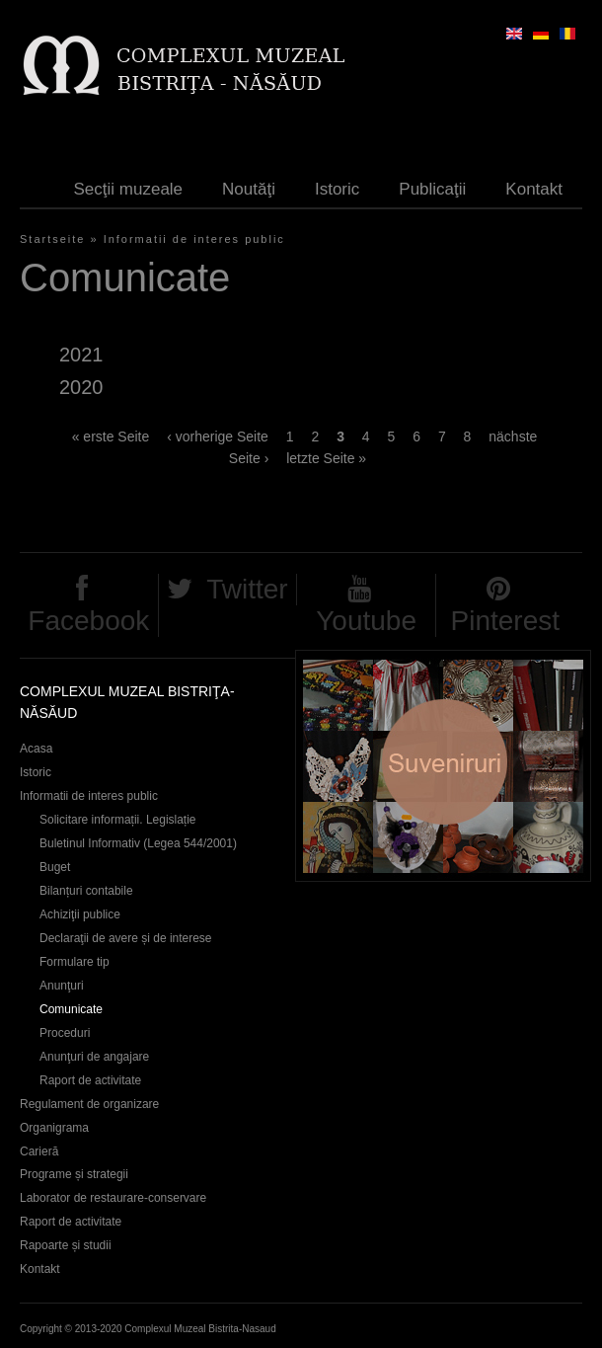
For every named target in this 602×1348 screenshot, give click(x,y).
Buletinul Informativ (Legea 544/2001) (138, 843)
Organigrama (54, 1128)
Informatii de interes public (194, 239)
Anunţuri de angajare (94, 1057)
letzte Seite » (326, 458)
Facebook (88, 620)
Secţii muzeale (129, 189)
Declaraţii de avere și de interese (125, 938)
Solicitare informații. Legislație (117, 820)
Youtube (366, 620)
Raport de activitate (90, 1080)
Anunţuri (61, 985)
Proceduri (64, 1033)
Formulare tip (74, 962)
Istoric (337, 189)
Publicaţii (432, 189)
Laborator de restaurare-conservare (113, 1198)
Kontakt (534, 189)
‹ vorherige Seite (217, 436)
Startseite (52, 239)
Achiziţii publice (79, 914)
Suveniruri (443, 766)
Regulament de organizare (89, 1104)
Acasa (36, 748)
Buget (54, 867)
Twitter (246, 589)
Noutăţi (248, 189)
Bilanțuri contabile (86, 891)
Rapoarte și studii (66, 1245)
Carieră (39, 1151)
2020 (81, 387)
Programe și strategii (74, 1174)
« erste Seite (111, 436)
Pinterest (505, 620)
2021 (81, 354)
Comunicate (71, 1009)
